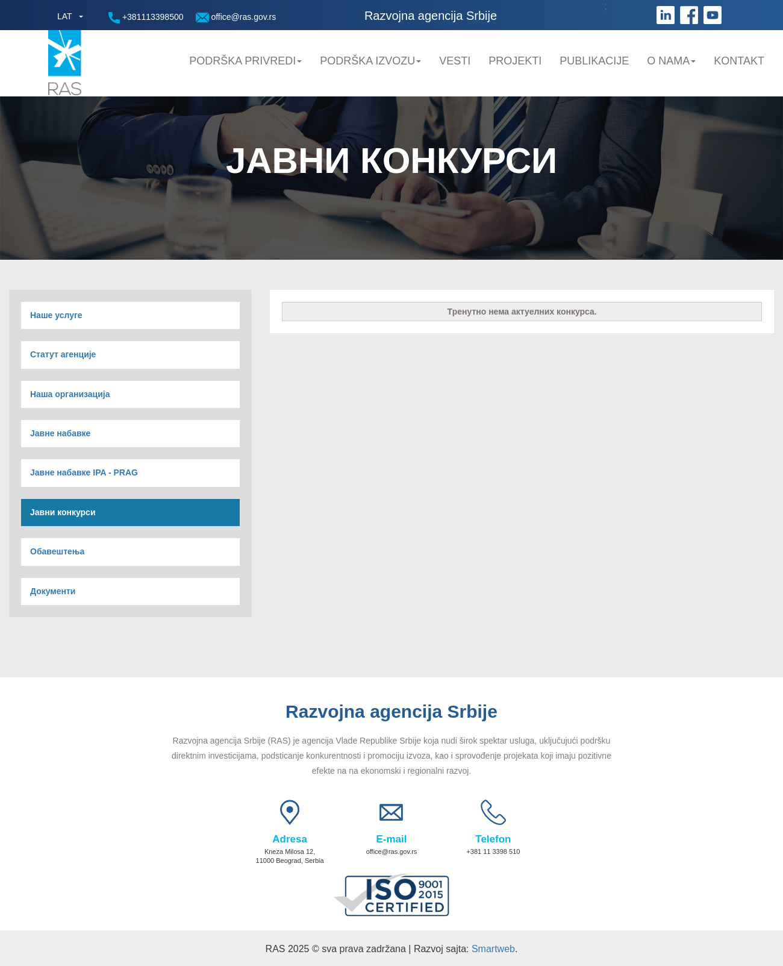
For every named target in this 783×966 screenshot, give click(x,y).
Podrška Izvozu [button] (370, 61)
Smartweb (493, 949)
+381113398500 (146, 18)
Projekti (514, 61)
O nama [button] (671, 61)
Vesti (454, 61)
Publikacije (594, 61)
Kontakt (739, 61)
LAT (64, 16)
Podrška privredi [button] (245, 61)
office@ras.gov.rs (236, 17)
